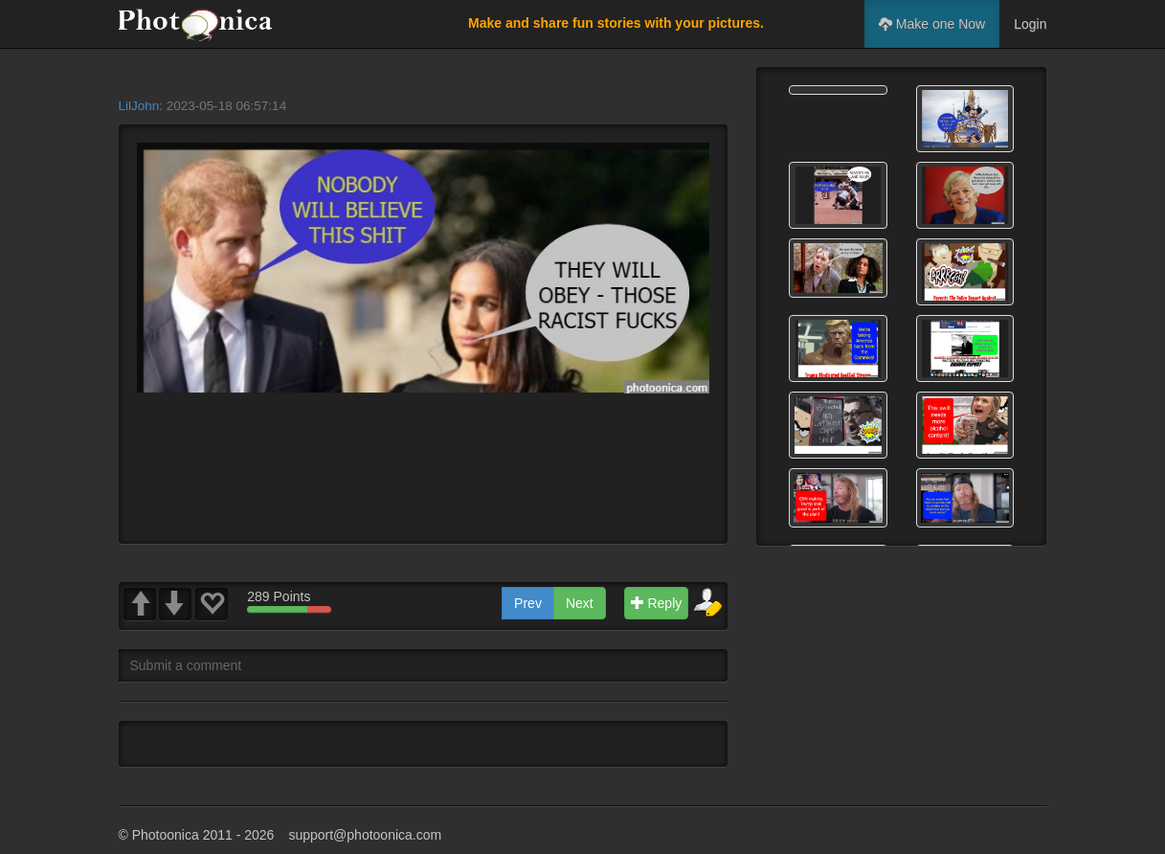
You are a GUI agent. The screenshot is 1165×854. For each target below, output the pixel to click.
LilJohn (139, 106)
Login (1030, 24)
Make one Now (932, 24)
